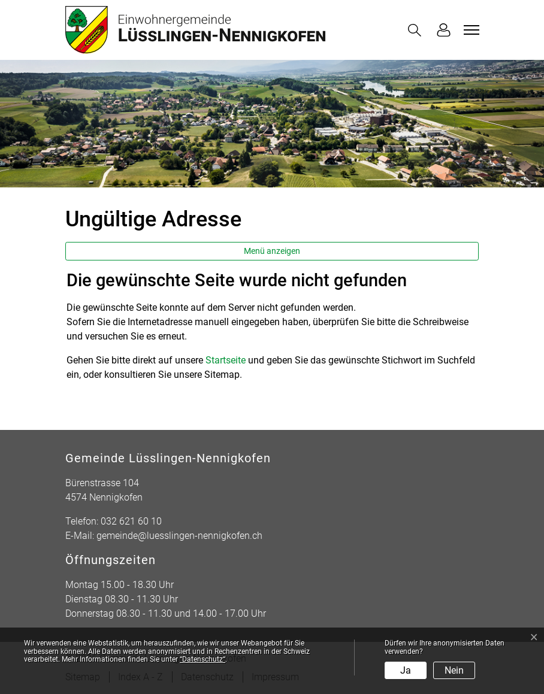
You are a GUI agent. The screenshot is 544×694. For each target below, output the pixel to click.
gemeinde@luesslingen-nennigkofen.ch (179, 535)
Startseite (225, 360)
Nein (454, 670)
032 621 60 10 (131, 521)
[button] (417, 30)
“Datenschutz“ (202, 659)
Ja (405, 670)
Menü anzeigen (272, 251)
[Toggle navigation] (470, 30)
